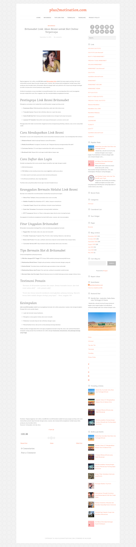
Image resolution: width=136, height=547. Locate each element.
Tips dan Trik (59, 17)
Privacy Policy (94, 17)
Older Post (79, 443)
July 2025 (90, 247)
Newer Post (24, 443)
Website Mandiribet (93, 104)
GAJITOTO (91, 72)
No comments (58, 37)
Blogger (105, 270)
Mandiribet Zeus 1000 (94, 108)
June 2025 (91, 250)
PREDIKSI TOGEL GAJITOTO (96, 100)
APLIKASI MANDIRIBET (95, 64)
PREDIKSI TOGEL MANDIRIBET (97, 60)
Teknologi (71, 17)
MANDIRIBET (92, 80)
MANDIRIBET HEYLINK (95, 84)
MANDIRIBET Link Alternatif (96, 68)
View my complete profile (95, 288)
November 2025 (92, 236)
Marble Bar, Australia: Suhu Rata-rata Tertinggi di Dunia (103, 299)
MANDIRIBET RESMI (94, 88)
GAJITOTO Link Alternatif (95, 52)
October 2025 (92, 239)
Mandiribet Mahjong (93, 112)
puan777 (90, 128)
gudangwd (91, 116)
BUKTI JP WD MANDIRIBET (96, 56)
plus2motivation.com (68, 9)
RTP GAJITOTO (93, 92)
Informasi (47, 17)
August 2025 (92, 244)
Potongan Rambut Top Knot (103, 483)
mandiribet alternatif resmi (95, 76)
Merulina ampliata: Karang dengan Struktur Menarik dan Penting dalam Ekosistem (106, 422)
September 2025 (93, 241)
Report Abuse (95, 276)
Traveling (82, 17)
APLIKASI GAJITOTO (94, 48)
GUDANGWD (92, 120)
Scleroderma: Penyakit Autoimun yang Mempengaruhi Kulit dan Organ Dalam (105, 495)
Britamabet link (51, 81)
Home (38, 17)
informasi (51, 25)
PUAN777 (91, 124)
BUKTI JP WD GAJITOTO (95, 96)
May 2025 (91, 252)
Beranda (90, 227)
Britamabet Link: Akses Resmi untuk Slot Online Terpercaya (51, 30)
